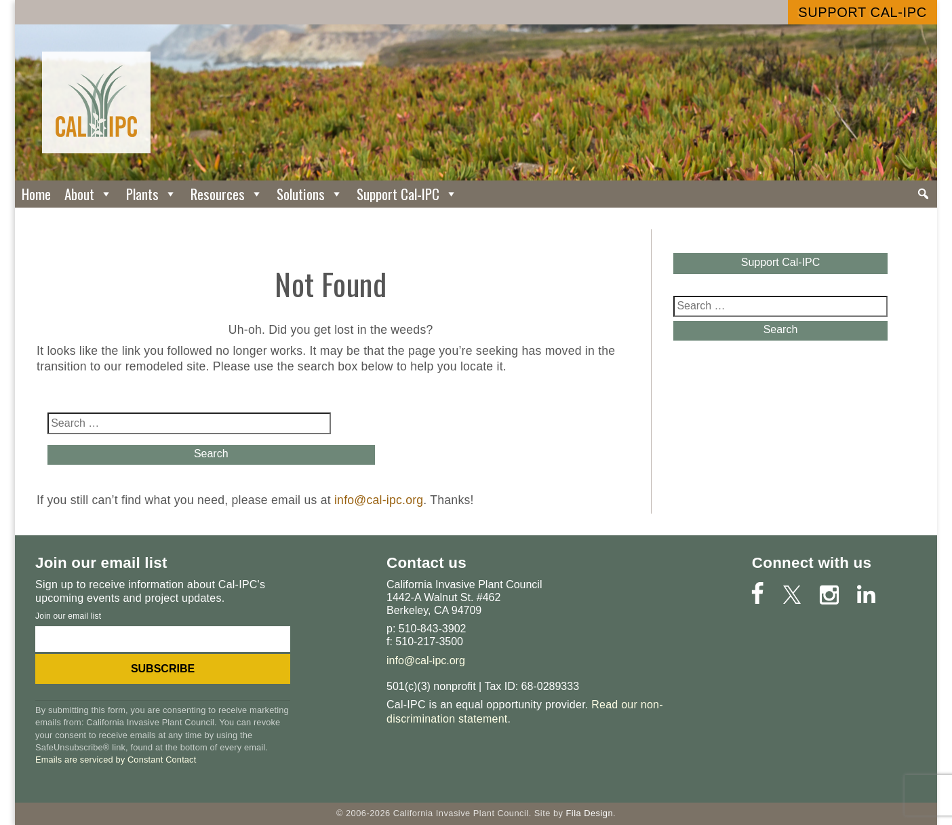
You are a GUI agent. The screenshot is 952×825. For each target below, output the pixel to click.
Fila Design (589, 813)
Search (189, 453)
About (88, 193)
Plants (151, 193)
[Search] (923, 194)
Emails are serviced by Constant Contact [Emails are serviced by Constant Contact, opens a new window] (115, 759)
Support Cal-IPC (862, 12)
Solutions (310, 193)
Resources (227, 193)
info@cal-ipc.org (378, 500)
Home (36, 193)
